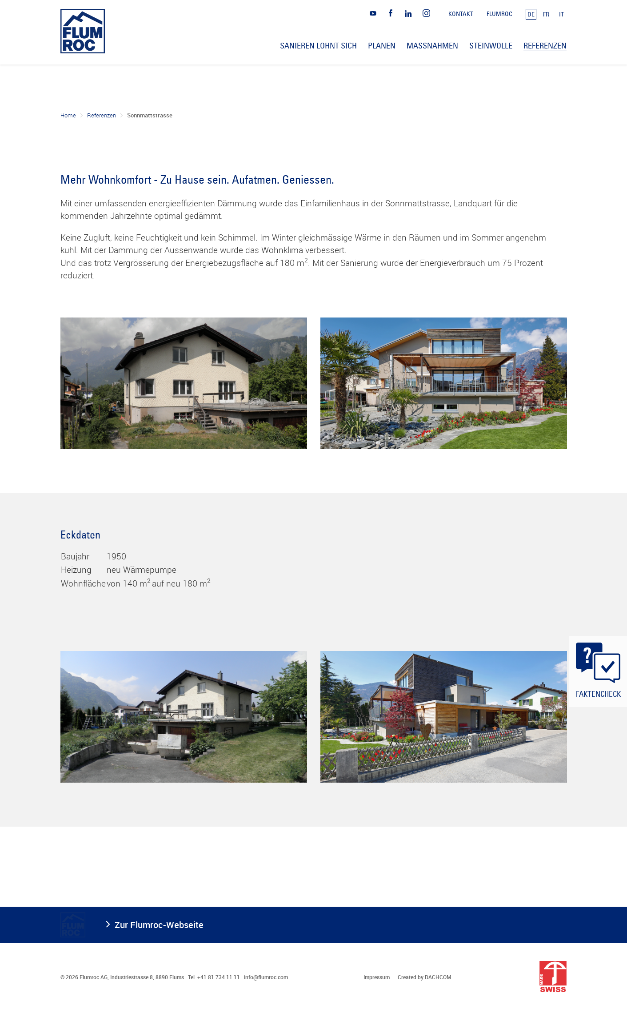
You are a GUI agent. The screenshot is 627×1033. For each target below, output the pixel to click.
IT (561, 14)
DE (531, 14)
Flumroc (499, 14)
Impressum (376, 977)
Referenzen (101, 115)
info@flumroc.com (266, 977)
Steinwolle (490, 45)
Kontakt (460, 14)
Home (68, 115)
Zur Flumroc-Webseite (159, 925)
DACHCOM (438, 977)
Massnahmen (432, 45)
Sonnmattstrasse (149, 115)
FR (546, 14)
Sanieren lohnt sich (318, 45)
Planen (381, 45)
